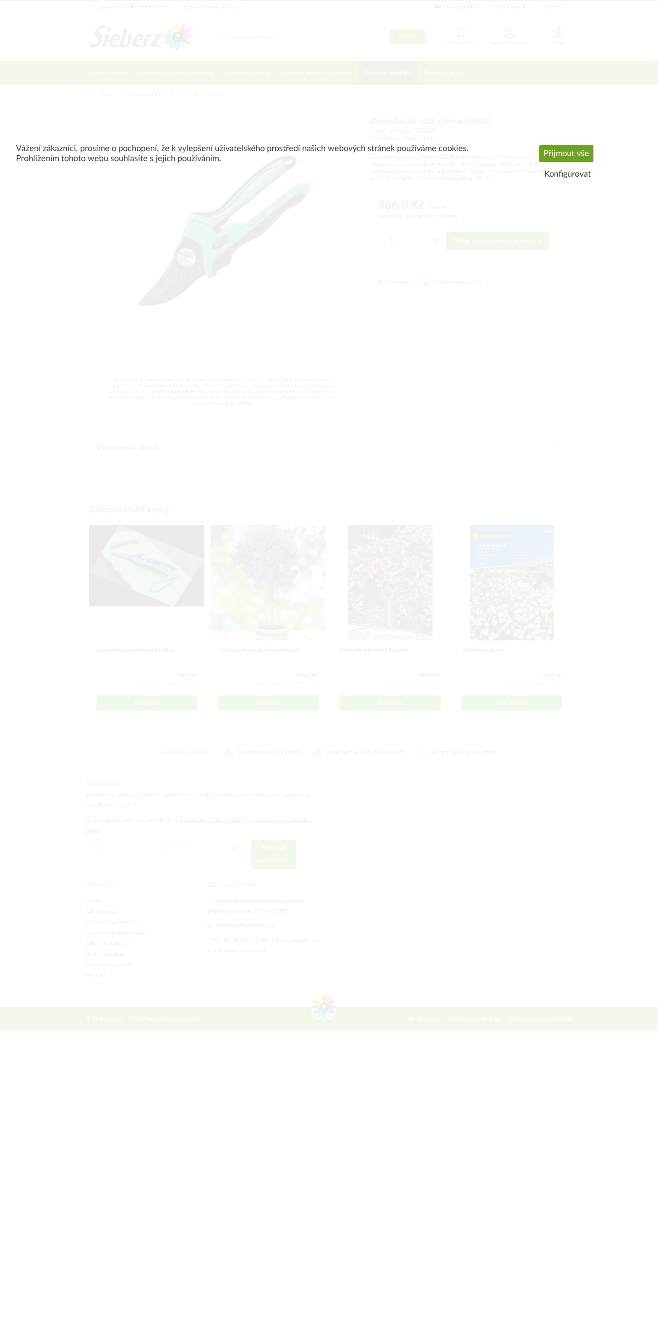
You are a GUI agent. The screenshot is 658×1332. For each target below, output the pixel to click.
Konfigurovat (567, 174)
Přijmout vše (566, 153)
